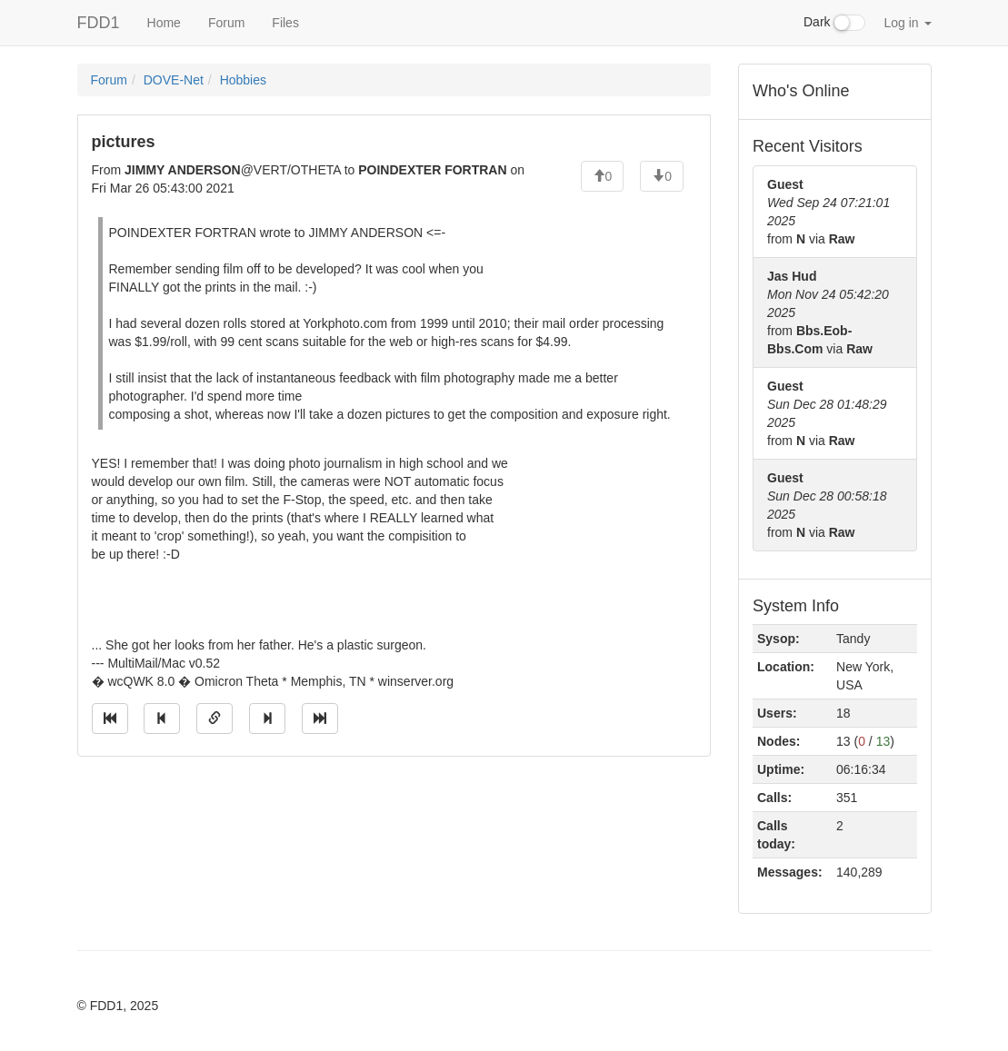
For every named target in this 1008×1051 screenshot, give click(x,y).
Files (285, 22)
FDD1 (98, 23)
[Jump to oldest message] (110, 718)
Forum (226, 22)
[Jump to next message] (267, 718)
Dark (834, 23)
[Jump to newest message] (320, 718)
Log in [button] (907, 22)
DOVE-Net (174, 80)
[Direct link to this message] (214, 718)
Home (164, 22)
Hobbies (243, 80)
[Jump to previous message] (162, 718)
